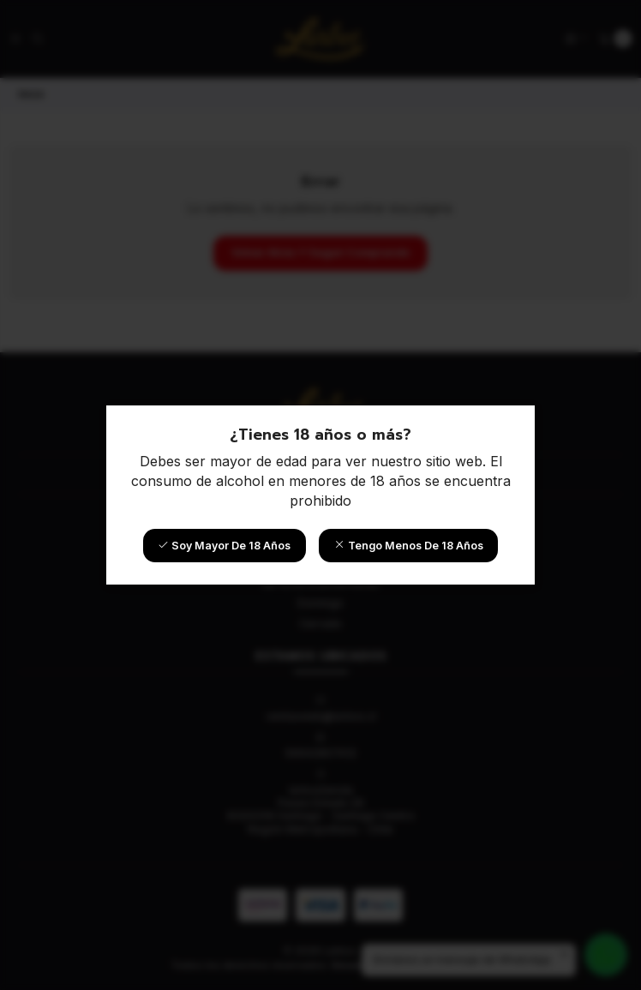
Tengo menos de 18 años (408, 545)
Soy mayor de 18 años (224, 545)
